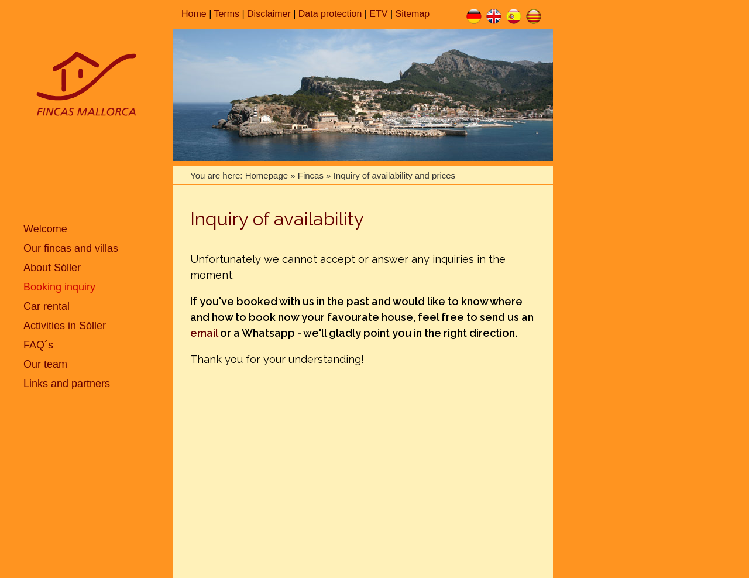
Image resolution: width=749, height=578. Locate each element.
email (204, 333)
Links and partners (66, 383)
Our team (45, 364)
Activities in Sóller (64, 325)
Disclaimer (269, 14)
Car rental (46, 306)
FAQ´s (38, 345)
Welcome (45, 229)
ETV (378, 14)
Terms (226, 14)
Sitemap (413, 14)
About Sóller (52, 267)
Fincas (311, 175)
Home (194, 14)
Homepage (266, 175)
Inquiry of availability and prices (394, 175)
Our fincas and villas (70, 248)
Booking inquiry (59, 287)
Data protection (330, 14)
